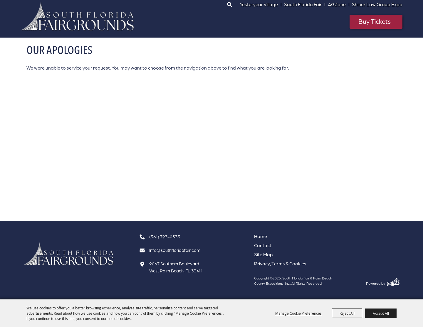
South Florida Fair (303, 4)
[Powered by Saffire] (393, 282)
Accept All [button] (381, 313)
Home (260, 236)
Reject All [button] (347, 313)
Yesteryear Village (259, 4)
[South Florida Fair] (69, 254)
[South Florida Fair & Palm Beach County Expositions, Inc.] (78, 16)
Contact (262, 245)
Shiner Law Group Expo (377, 4)
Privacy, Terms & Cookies (280, 263)
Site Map (263, 254)
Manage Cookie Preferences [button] (298, 313)
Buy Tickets (374, 21)
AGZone (337, 4)
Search (229, 4)
